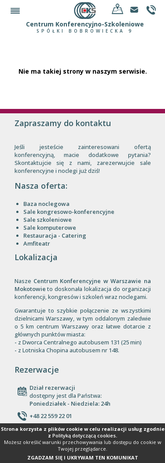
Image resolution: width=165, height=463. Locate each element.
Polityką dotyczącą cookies (84, 435)
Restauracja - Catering (54, 235)
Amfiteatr (36, 243)
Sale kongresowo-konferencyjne (68, 212)
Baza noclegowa (46, 204)
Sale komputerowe (49, 228)
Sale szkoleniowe (47, 220)
